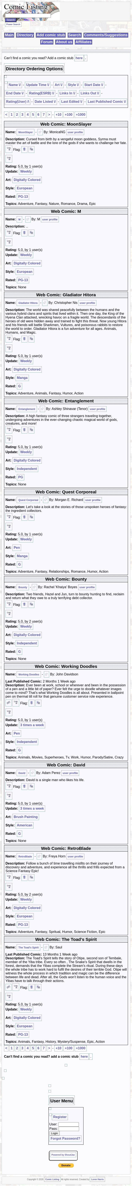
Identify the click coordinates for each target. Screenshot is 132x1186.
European (24, 188)
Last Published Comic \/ (107, 101)
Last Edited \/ (71, 101)
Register (60, 1117)
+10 (58, 114)
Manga (22, 378)
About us (64, 42)
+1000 (80, 114)
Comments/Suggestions (106, 35)
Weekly (26, 171)
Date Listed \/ (45, 101)
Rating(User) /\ (17, 101)
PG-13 (23, 196)
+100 (68, 114)
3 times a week (32, 725)
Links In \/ (67, 93)
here (79, 58)
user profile (75, 132)
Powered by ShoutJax (63, 1154)
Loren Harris (97, 1179)
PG (20, 477)
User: (53, 1124)
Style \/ (73, 85)
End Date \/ (15, 93)
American (24, 825)
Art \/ (58, 85)
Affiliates (83, 42)
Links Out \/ (90, 93)
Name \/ (15, 85)
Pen (17, 547)
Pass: (53, 1128)
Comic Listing (52, 1179)
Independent (27, 469)
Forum (47, 42)
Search (74, 35)
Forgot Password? (65, 1138)
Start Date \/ (93, 85)
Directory (25, 35)
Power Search (13, 24)
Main (9, 35)
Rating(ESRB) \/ (41, 93)
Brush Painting (26, 817)
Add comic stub (50, 35)
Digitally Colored (27, 180)
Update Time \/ (37, 85)
